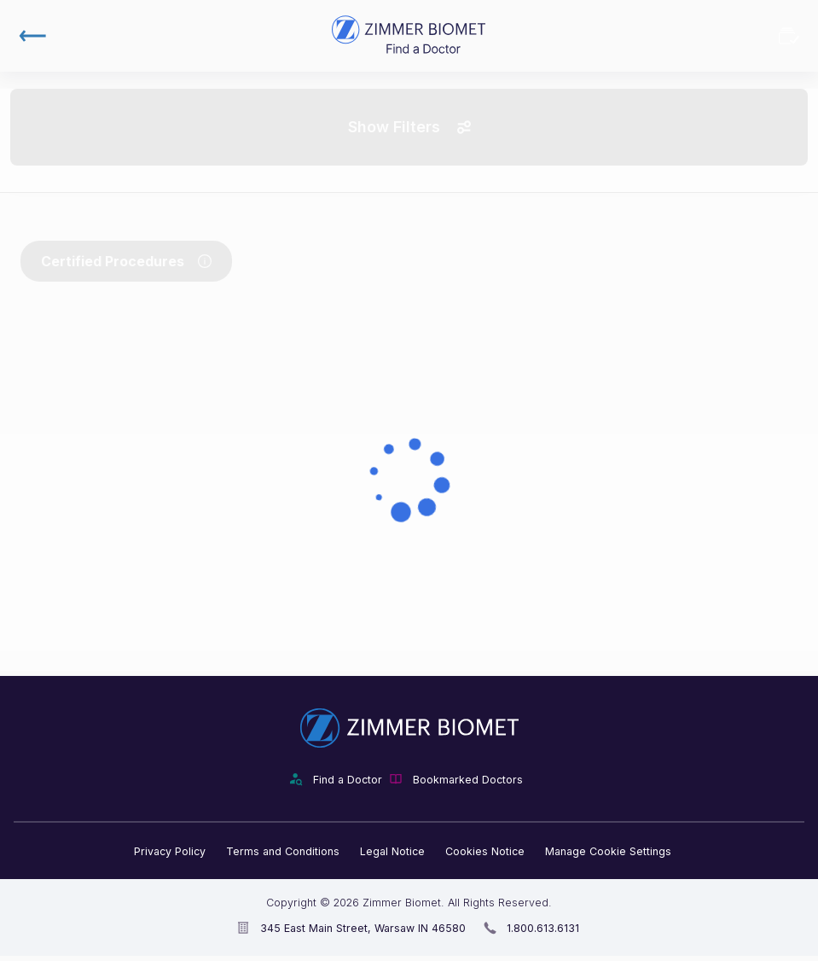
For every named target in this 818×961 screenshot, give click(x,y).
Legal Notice (392, 851)
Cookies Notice (485, 851)
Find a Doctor (347, 779)
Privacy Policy (170, 851)
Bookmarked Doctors (789, 36)
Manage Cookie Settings (608, 851)
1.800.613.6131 (543, 928)
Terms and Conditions (282, 851)
